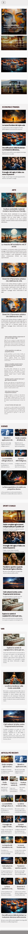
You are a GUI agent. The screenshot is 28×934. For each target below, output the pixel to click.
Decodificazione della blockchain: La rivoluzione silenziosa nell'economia (12, 65)
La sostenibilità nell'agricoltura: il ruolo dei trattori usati (13, 86)
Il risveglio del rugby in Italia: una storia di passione (13, 173)
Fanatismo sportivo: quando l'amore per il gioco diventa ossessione (14, 379)
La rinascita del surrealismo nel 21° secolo (13, 245)
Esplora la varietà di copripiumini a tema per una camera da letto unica (11, 616)
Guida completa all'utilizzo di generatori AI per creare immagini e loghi (15, 337)
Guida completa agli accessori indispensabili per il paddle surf (13, 42)
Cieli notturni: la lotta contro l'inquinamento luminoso (11, 392)
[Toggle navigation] (4, 2)
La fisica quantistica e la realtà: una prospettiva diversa (13, 351)
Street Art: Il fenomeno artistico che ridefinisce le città (13, 26)
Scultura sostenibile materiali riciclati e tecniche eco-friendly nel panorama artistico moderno (14, 211)
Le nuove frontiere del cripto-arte (13, 125)
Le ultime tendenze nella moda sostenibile (14, 687)
